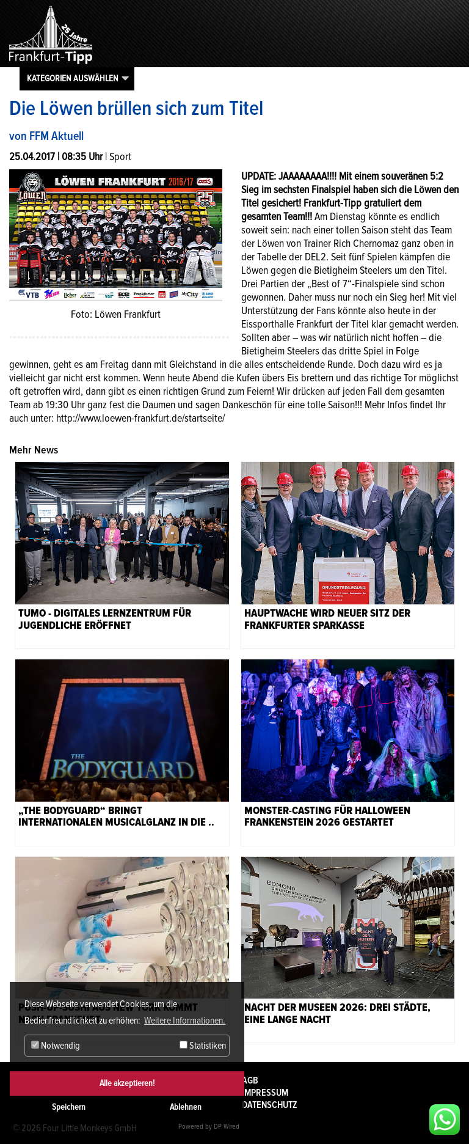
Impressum (265, 1093)
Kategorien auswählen (72, 78)
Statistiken (203, 1046)
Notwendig (55, 1046)
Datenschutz (269, 1105)
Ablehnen (186, 1107)
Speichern (68, 1107)
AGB (250, 1080)
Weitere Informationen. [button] (184, 1020)
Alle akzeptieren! (127, 1083)
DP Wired (226, 1126)
